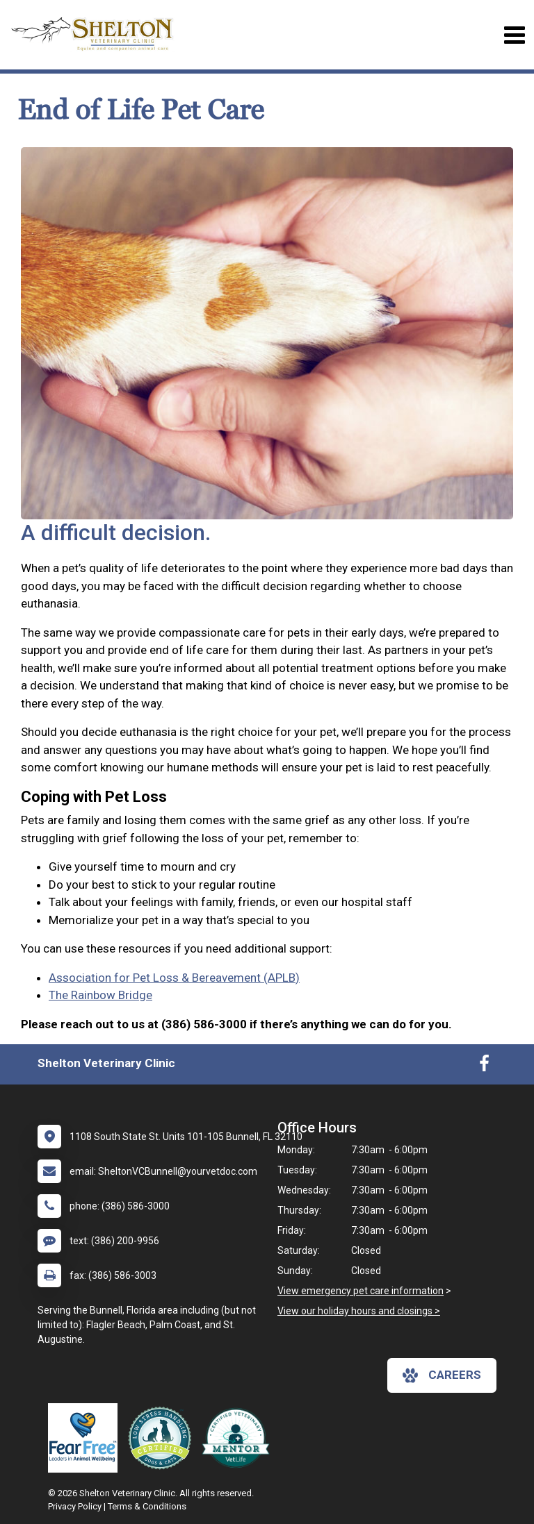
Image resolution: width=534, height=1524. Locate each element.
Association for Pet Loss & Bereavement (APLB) (174, 978)
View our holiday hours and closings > (358, 1310)
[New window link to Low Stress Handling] (162, 1438)
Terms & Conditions (147, 1506)
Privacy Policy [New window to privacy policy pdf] (75, 1506)
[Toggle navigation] (514, 35)
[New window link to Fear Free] (86, 1438)
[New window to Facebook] (484, 1066)
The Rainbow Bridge (100, 995)
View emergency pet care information (360, 1290)
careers (442, 1375)
